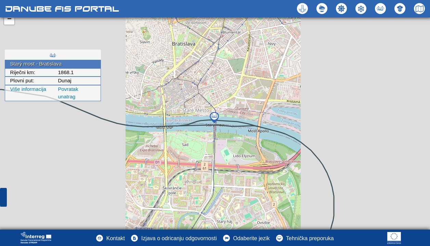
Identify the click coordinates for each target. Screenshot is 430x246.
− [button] (9, 19)
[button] (381, 8)
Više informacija (28, 89)
